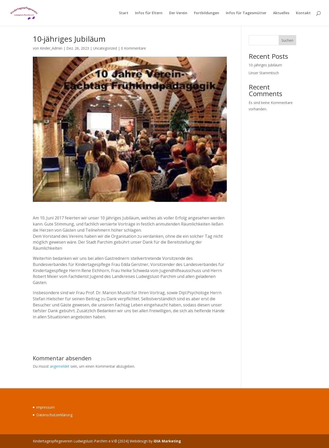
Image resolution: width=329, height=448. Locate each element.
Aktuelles (281, 13)
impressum (45, 407)
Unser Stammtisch (264, 72)
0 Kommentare (133, 48)
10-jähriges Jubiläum (265, 65)
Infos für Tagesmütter (246, 13)
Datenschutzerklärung (54, 414)
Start (123, 13)
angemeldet (59, 366)
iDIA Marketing (167, 441)
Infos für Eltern (148, 13)
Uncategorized (105, 48)
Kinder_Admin (51, 48)
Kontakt (303, 13)
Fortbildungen (206, 13)
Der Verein (178, 13)
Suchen (287, 40)
